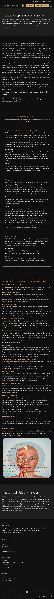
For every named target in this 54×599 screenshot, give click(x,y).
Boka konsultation (41, 5)
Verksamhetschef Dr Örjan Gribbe (12, 562)
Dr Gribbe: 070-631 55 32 (9, 580)
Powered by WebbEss (45, 596)
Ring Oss (30, 5)
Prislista (36, 1)
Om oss (4, 560)
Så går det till (6, 546)
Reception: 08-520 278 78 (10, 578)
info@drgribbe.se (7, 576)
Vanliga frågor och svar (9, 551)
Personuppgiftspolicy (8, 567)
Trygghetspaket (46, 1)
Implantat (5, 544)
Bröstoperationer (7, 542)
